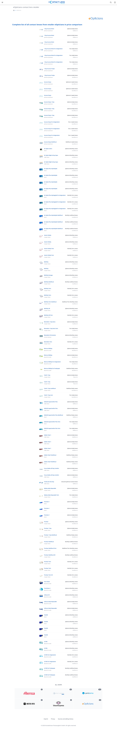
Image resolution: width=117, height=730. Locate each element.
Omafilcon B (75, 523)
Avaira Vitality (47, 235)
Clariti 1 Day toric (48, 395)
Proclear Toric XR (48, 575)
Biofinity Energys (48, 275)
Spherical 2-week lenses (72, 82)
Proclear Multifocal (49, 541)
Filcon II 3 (75, 377)
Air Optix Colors (48, 148)
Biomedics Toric (48, 342)
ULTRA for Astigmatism (50, 655)
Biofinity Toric (47, 288)
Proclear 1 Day (47, 528)
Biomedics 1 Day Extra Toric (51, 328)
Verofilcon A (75, 503)
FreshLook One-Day (49, 481)
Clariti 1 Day (47, 375)
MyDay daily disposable (50, 488)
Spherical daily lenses (72, 28)
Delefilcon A (75, 437)
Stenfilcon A (75, 490)
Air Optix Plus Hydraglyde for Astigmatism (55, 195)
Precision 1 (47, 501)
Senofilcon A (75, 144)
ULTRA (45, 641)
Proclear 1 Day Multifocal (50, 535)
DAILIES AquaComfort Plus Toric (52, 421)
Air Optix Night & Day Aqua (51, 155)
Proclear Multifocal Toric (50, 548)
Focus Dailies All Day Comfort (51, 468)
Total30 (46, 615)
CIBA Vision (46, 157)
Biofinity (46, 262)
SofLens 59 (47, 595)
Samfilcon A (75, 643)
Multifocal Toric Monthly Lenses (70, 302)
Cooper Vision (47, 237)
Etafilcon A (75, 30)
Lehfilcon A (75, 617)
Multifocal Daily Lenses (72, 368)
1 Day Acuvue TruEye (49, 68)
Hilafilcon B (75, 597)
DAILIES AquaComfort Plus (51, 401)
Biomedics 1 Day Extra (49, 322)
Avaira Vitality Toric (49, 248)
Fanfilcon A (75, 237)
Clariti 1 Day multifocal (50, 388)
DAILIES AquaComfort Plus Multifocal (53, 415)
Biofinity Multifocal (49, 282)
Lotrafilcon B (75, 150)
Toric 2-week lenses (73, 122)
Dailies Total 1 (47, 435)
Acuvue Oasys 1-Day (49, 102)
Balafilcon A (75, 583)
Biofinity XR (47, 308)
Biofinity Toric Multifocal (50, 302)
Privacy (53, 719)
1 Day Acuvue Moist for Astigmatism (53, 48)
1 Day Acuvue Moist (49, 28)
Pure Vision (47, 581)
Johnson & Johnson (48, 30)
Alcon (45, 150)
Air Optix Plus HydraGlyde (50, 168)
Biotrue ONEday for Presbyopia (52, 368)
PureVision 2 (47, 588)
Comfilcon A (75, 264)
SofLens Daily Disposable (50, 601)
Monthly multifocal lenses (71, 215)
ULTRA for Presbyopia (49, 668)
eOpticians (18, 10)
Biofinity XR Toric (48, 315)
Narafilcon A (75, 70)
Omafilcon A (75, 530)
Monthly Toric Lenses (72, 195)
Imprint (46, 719)
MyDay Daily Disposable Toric (51, 495)
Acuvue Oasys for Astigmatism (52, 122)
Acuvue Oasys (47, 82)
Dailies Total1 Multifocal (50, 455)
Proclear (46, 521)
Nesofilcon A (75, 350)
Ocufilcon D (75, 323)
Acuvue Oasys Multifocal (50, 142)
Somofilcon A (75, 390)
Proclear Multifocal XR (49, 555)
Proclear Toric (47, 561)
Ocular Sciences (47, 337)
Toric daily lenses (73, 48)
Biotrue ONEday (48, 348)
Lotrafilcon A (75, 157)
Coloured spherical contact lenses (69, 481)
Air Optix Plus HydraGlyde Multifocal (53, 215)
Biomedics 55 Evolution (50, 335)
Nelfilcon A (75, 403)
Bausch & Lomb (47, 350)
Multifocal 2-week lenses (72, 142)
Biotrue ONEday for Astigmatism (52, 361)
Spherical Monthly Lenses (71, 148)
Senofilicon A (75, 84)
